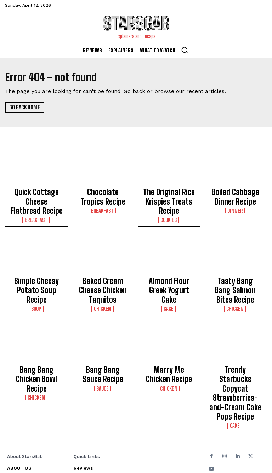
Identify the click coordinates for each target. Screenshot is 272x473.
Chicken (103, 277)
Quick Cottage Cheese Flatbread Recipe (36, 194)
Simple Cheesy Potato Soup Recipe (36, 267)
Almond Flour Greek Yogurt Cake (169, 267)
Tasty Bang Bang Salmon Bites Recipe (235, 267)
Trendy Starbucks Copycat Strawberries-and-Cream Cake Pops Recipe (235, 347)
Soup (36, 277)
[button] (184, 50)
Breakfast (36, 205)
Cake (169, 277)
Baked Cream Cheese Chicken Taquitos (103, 267)
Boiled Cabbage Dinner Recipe (235, 194)
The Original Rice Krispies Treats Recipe (169, 194)
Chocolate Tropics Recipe (103, 194)
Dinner (235, 205)
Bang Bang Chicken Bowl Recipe (36, 340)
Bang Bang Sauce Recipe (103, 340)
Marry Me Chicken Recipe (169, 340)
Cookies (169, 205)
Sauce (103, 351)
